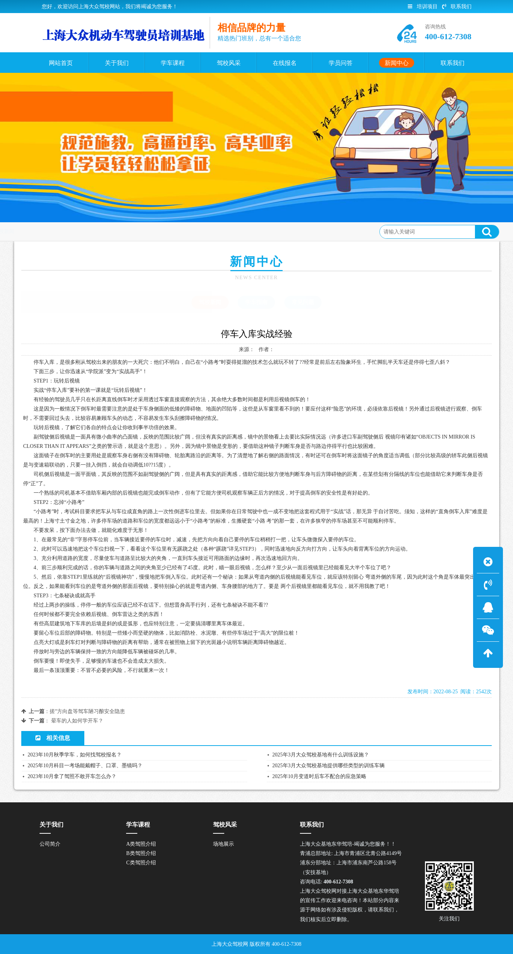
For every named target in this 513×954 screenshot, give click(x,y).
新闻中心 (77, 231)
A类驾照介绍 (141, 844)
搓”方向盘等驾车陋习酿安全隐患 (87, 711)
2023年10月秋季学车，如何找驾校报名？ (75, 755)
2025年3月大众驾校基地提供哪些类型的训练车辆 (328, 765)
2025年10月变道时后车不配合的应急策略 (319, 776)
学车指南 (256, 302)
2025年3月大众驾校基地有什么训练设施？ (320, 755)
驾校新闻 (107, 231)
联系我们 (457, 6)
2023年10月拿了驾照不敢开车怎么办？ (72, 776)
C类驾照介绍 (141, 862)
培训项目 (423, 6)
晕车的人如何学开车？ (77, 721)
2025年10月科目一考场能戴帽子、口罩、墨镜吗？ (85, 765)
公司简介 (50, 844)
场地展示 (223, 844)
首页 (52, 231)
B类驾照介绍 (141, 853)
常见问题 (303, 302)
